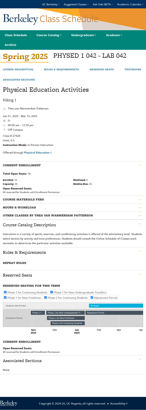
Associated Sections (19, 79)
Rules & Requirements (61, 69)
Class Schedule (16, 35)
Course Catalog (49, 35)
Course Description (18, 69)
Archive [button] (10, 45)
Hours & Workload (19, 207)
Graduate (114, 35)
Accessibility (119, 403)
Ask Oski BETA (103, 4)
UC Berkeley (51, 4)
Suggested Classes (76, 4)
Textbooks (133, 69)
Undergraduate (84, 35)
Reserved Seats (102, 69)
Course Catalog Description (29, 224)
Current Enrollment (22, 165)
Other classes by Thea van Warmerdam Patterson (48, 215)
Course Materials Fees (23, 199)
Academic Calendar (130, 4)
